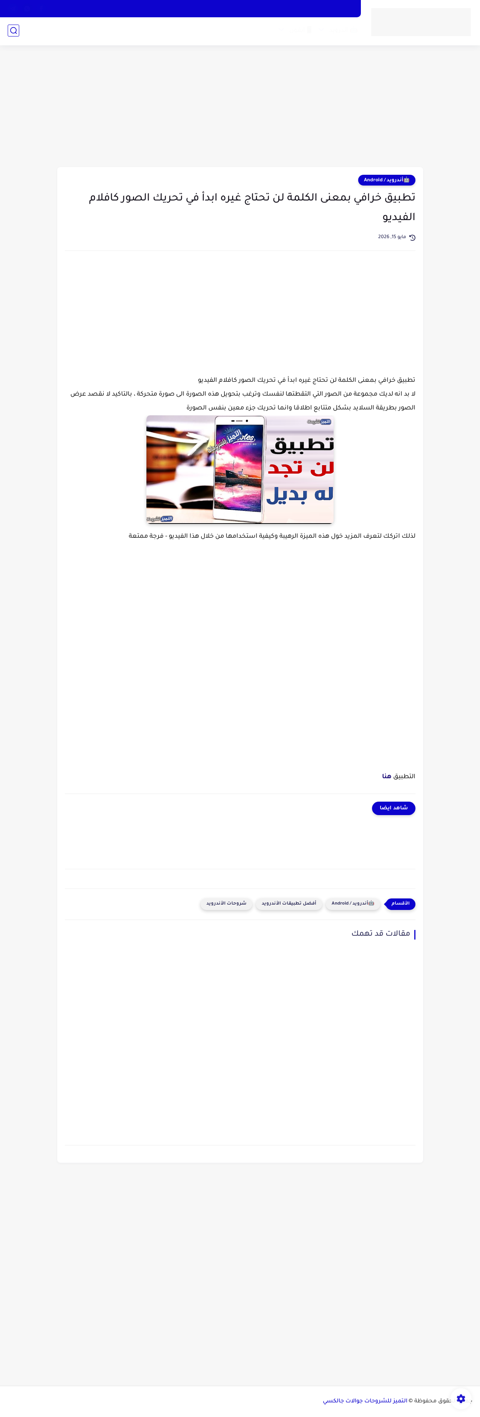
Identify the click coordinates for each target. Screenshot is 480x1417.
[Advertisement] (240, 107)
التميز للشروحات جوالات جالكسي (365, 1402)
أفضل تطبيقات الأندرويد (289, 904)
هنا (387, 777)
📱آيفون (300, 31)
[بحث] (13, 31)
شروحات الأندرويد (226, 904)
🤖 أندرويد (343, 31)
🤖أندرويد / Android (387, 180)
